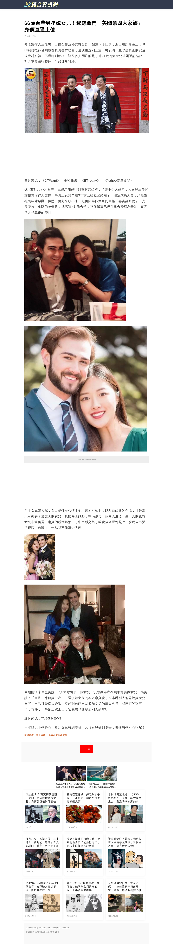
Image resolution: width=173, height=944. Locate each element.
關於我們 (30, 932)
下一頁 (86, 749)
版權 (57, 932)
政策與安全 (40, 932)
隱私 (52, 932)
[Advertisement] (86, 484)
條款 (47, 932)
